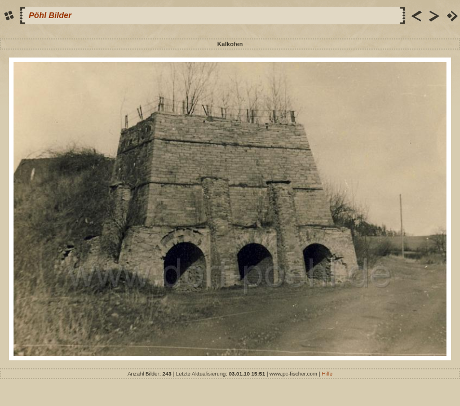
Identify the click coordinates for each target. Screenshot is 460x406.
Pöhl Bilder (50, 15)
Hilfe (327, 373)
